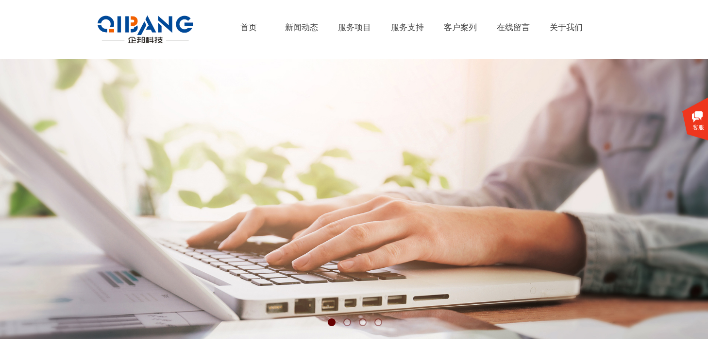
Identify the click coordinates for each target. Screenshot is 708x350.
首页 (248, 27)
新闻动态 (301, 27)
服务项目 (354, 27)
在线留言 (513, 27)
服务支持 (407, 27)
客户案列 (460, 27)
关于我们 (566, 27)
